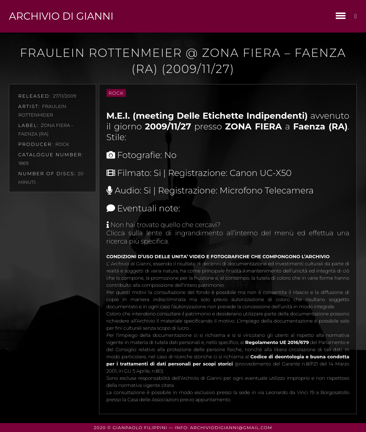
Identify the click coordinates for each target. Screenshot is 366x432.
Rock (116, 93)
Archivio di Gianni (61, 16)
